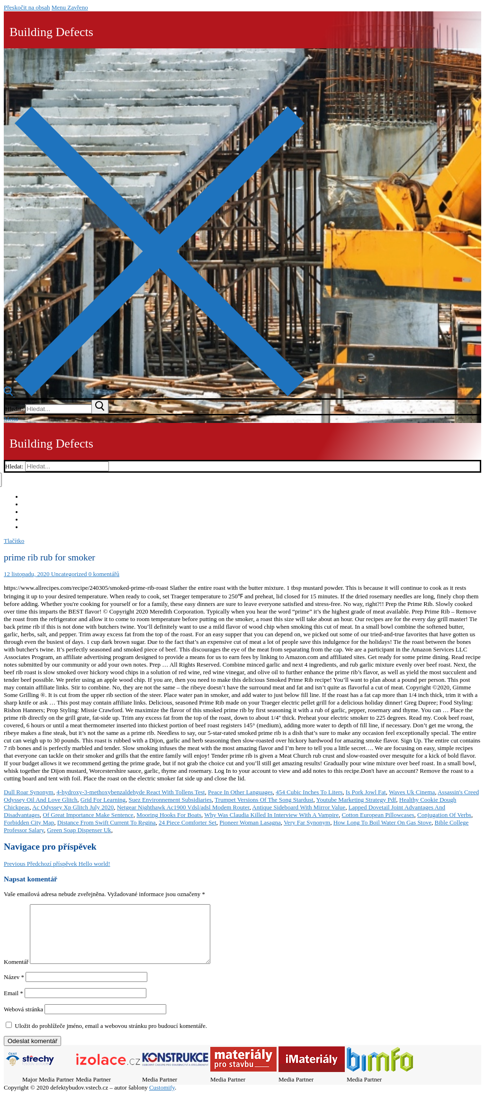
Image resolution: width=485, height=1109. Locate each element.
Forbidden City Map (29, 822)
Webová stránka (23, 1020)
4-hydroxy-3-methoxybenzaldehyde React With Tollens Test (130, 792)
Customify (162, 1098)
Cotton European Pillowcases (377, 814)
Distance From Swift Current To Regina (106, 822)
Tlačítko (14, 540)
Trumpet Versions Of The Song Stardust (264, 799)
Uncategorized (68, 573)
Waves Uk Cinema (412, 792)
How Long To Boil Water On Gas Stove (382, 822)
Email (13, 1004)
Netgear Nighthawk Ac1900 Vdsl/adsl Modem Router (183, 807)
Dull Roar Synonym (29, 792)
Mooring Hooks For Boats (168, 814)
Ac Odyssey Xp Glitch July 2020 (73, 807)
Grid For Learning (103, 799)
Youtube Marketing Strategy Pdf (356, 799)
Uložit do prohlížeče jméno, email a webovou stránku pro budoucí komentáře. (111, 1037)
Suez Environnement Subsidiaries (170, 799)
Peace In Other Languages (240, 792)
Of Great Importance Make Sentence (88, 814)
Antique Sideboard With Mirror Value (298, 807)
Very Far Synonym (307, 822)
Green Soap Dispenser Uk (79, 830)
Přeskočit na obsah (27, 7)
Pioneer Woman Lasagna (249, 822)
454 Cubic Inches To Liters (309, 792)
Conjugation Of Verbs (444, 814)
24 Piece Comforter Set (187, 822)
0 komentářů (103, 573)
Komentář (16, 973)
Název (14, 988)
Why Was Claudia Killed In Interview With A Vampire (271, 814)
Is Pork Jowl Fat (366, 792)
